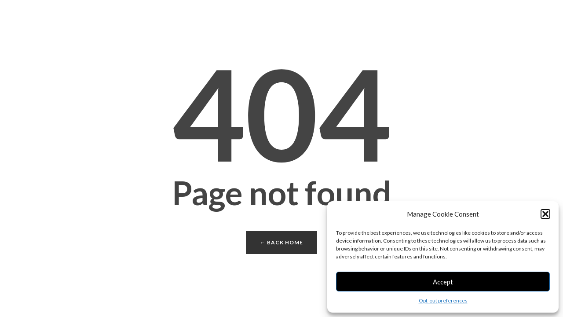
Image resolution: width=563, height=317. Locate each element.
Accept (443, 282)
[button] (545, 214)
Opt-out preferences (443, 300)
